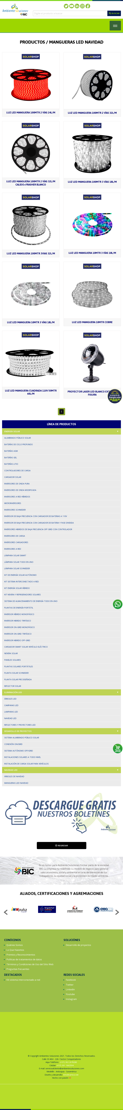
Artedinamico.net (71, 1074)
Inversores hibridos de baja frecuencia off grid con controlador (38, 529)
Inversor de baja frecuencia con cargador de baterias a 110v (35, 516)
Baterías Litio (11, 464)
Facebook (71, 979)
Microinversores (12, 503)
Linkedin (70, 989)
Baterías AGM (11, 451)
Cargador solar (12, 477)
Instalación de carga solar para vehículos (26, 763)
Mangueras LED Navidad (16, 783)
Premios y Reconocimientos (20, 954)
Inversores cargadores (16, 542)
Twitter (69, 984)
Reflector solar (12, 686)
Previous (5, 913)
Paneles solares (12, 660)
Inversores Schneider (15, 509)
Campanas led (11, 705)
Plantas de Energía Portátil (18, 607)
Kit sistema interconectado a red (21, 581)
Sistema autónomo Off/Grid (18, 750)
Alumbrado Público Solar (17, 437)
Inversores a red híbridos (17, 496)
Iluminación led (13, 692)
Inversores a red (12, 549)
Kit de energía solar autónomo (20, 575)
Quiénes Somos (14, 945)
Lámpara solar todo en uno (18, 562)
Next (117, 913)
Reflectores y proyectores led (20, 725)
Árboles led (10, 698)
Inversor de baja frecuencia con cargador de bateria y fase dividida (39, 522)
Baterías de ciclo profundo (18, 444)
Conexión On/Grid (13, 744)
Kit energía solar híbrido (17, 588)
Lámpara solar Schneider (17, 568)
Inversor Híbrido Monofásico (19, 614)
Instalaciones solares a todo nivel (22, 757)
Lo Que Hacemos (15, 949)
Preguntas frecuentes (17, 969)
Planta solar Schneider (16, 673)
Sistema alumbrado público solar (21, 737)
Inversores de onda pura (17, 483)
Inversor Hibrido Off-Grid (17, 640)
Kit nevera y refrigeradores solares (22, 594)
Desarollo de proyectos (18, 731)
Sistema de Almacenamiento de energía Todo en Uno (30, 601)
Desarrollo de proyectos (78, 945)
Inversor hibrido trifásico (17, 620)
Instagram (71, 999)
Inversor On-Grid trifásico (18, 633)
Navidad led (10, 718)
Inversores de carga (14, 536)
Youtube (70, 994)
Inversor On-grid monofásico (19, 627)
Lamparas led (11, 711)
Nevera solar (11, 653)
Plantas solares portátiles (18, 666)
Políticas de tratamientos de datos (24, 959)
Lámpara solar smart (15, 555)
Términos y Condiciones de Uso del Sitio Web (29, 964)
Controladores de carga (17, 470)
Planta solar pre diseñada (18, 679)
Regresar (61, 845)
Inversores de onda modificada (20, 490)
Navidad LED (10, 770)
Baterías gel (10, 457)
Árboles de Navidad (14, 776)
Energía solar (12, 431)
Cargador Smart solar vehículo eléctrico (26, 646)
